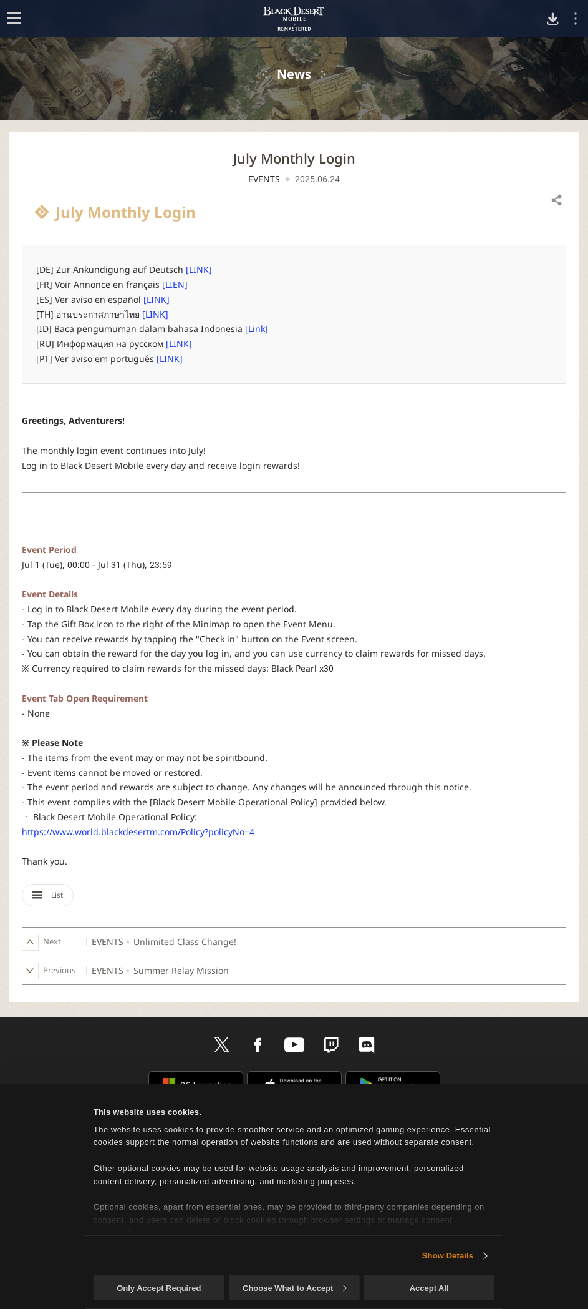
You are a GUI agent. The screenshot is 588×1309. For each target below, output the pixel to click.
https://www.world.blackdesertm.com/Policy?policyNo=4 (138, 832)
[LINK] (199, 269)
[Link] (256, 329)
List (47, 895)
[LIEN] (175, 284)
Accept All (429, 1288)
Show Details (447, 1255)
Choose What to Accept (294, 1288)
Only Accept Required (159, 1288)
